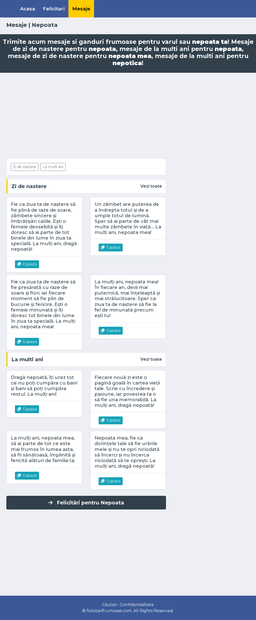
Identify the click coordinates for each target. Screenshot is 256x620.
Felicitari (54, 9)
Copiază (27, 264)
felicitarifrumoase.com (109, 610)
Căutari (109, 604)
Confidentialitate (137, 604)
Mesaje (81, 9)
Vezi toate (151, 186)
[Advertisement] (128, 115)
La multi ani (53, 167)
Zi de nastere (24, 167)
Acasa (27, 9)
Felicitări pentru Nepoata (86, 502)
